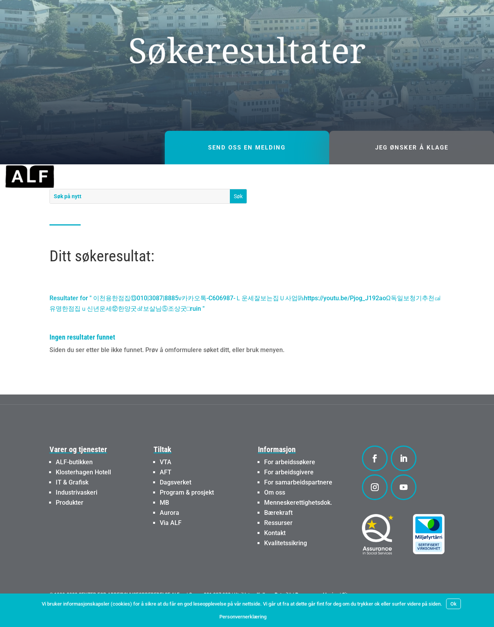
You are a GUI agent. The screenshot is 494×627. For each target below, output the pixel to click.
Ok (453, 604)
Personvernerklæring (242, 617)
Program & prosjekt (187, 513)
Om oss (274, 513)
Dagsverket (175, 503)
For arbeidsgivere (289, 493)
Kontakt (275, 554)
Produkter (69, 523)
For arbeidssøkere (289, 483)
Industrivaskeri (76, 513)
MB (164, 523)
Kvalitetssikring (285, 564)
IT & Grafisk (72, 503)
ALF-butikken (74, 483)
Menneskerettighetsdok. (298, 523)
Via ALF (171, 544)
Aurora (169, 533)
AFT (165, 493)
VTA (165, 483)
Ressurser (278, 544)
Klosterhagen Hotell (83, 493)
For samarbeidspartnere (298, 503)
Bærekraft (278, 533)
